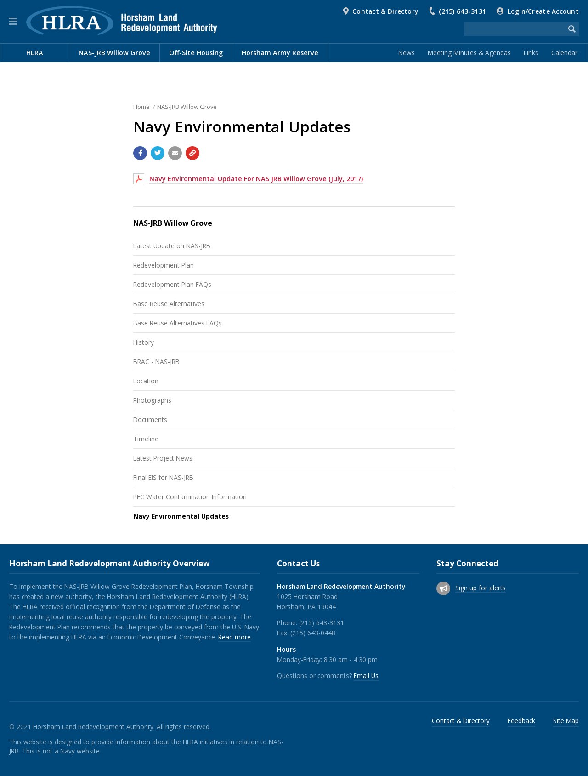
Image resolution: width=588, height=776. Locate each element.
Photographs (152, 400)
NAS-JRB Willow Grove (187, 107)
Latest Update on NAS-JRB (171, 245)
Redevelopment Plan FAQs (172, 284)
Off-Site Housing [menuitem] (196, 52)
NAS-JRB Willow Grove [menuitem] (114, 52)
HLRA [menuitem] (34, 52)
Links (531, 52)
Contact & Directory (385, 11)
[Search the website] (514, 29)
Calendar (564, 52)
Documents (150, 419)
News (406, 52)
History (143, 342)
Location (145, 381)
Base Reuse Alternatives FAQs (177, 323)
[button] (13, 21)
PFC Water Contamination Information (190, 496)
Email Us (366, 675)
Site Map (566, 720)
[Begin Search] (572, 29)
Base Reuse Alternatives (168, 303)
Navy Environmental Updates (181, 516)
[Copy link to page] (192, 153)
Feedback (521, 720)
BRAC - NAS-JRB (156, 361)
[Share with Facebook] (140, 153)
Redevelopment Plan (163, 265)
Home (141, 107)
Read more (234, 637)
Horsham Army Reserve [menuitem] (280, 52)
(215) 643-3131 (462, 11)
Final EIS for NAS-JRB (163, 477)
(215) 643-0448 (312, 632)
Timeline (145, 438)
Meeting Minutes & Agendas (469, 52)
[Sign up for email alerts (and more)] (443, 588)
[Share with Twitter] (157, 153)
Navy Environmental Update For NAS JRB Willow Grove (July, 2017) (256, 178)
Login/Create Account (543, 11)
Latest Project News (162, 458)
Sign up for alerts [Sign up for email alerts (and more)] (480, 587)
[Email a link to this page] (175, 153)
